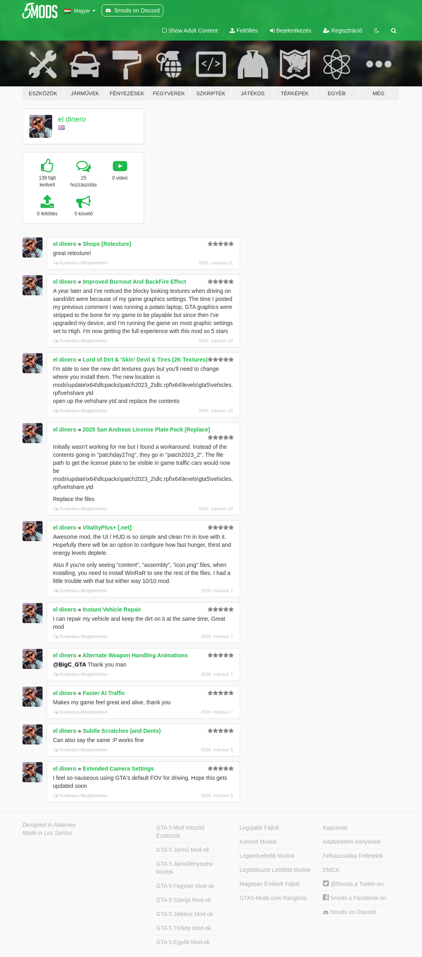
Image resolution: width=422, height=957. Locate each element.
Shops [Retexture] (107, 244)
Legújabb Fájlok (259, 827)
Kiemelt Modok (258, 841)
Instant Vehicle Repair (112, 609)
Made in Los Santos (47, 833)
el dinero (72, 119)
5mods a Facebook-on (354, 898)
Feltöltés (244, 30)
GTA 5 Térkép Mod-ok (183, 928)
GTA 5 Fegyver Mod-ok (185, 886)
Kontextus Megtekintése (80, 262)
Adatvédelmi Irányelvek (352, 841)
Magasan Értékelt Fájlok (270, 884)
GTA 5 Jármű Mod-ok (182, 850)
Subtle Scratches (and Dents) (122, 731)
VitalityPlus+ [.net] (107, 527)
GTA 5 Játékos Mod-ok (184, 914)
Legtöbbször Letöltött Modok (275, 870)
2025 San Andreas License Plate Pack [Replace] (146, 429)
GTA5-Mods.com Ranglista (273, 898)
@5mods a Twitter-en (353, 883)
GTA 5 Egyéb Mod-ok (183, 942)
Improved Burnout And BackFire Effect (134, 281)
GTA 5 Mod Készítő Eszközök (180, 831)
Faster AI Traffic (104, 693)
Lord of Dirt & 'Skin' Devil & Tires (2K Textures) (145, 359)
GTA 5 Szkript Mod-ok (183, 900)
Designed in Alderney (49, 825)
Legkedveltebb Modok (267, 856)
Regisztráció (342, 30)
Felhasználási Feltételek (353, 856)
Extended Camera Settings (118, 768)
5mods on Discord (349, 912)
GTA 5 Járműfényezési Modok (184, 868)
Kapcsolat (335, 827)
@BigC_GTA (69, 664)
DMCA (331, 870)
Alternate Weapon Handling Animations (135, 655)
